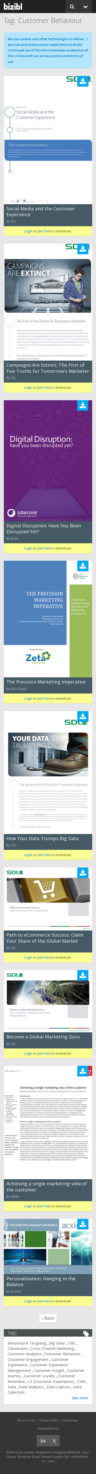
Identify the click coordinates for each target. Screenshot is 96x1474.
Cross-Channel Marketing (52, 1348)
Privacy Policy (48, 1420)
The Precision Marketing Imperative (46, 682)
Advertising (69, 1420)
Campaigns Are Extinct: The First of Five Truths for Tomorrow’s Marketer (47, 368)
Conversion (17, 1348)
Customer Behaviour (62, 1353)
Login (28, 231)
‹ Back (48, 1318)
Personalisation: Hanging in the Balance (41, 1281)
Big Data (57, 1343)
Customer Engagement (28, 1359)
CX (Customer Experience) (51, 1381)
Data (12, 1386)
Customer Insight (49, 1370)
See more (80, 1398)
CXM (81, 1381)
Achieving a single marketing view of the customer (46, 1186)
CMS (71, 1343)
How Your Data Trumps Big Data (42, 838)
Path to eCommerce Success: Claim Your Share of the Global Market (44, 938)
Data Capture (58, 1386)
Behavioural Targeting (27, 1343)
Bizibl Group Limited (20, 1452)
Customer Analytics (24, 1353)
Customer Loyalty (39, 1375)
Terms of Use (26, 1420)
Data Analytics (31, 1386)
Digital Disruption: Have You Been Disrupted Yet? (43, 529)
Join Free (44, 231)
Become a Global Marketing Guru (43, 1037)
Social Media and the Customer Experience (40, 211)
